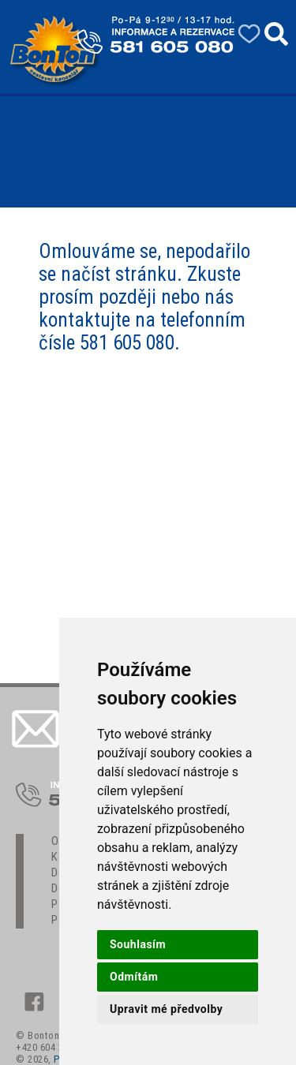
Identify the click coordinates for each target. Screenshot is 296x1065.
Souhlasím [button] (138, 944)
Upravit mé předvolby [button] (166, 1009)
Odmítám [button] (134, 976)
